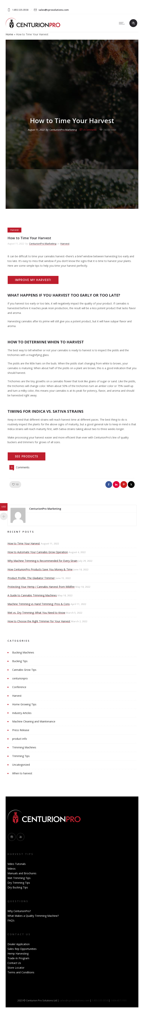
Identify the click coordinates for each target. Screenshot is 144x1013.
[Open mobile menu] (122, 23)
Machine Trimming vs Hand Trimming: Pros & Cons (39, 604)
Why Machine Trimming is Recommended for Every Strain (42, 561)
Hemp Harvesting (18, 953)
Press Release (20, 730)
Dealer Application (19, 944)
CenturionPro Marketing (63, 129)
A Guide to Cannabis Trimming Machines (32, 595)
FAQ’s (11, 920)
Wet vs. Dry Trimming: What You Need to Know (36, 612)
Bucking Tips (20, 661)
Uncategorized (21, 764)
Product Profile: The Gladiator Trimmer (31, 578)
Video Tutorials (17, 864)
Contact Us (14, 963)
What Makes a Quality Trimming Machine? (33, 916)
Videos (12, 868)
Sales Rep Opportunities (22, 949)
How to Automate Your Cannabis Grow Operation (38, 552)
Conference (19, 687)
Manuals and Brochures (22, 873)
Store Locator (16, 967)
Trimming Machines (24, 747)
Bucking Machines (23, 652)
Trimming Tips (21, 756)
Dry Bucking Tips (18, 887)
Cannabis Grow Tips (24, 670)
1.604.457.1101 (118, 1000)
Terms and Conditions (21, 972)
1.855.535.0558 (100, 1000)
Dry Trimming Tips (19, 882)
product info (19, 738)
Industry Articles (22, 713)
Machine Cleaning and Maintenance (33, 721)
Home (9, 34)
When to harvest (22, 773)
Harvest (17, 695)
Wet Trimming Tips (19, 878)
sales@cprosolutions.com (54, 9)
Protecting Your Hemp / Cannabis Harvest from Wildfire (41, 586)
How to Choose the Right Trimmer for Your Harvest (39, 621)
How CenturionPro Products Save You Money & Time (40, 569)
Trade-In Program (18, 958)
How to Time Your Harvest (24, 543)
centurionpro (20, 678)
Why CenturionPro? (19, 911)
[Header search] (133, 23)
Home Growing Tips (24, 704)
